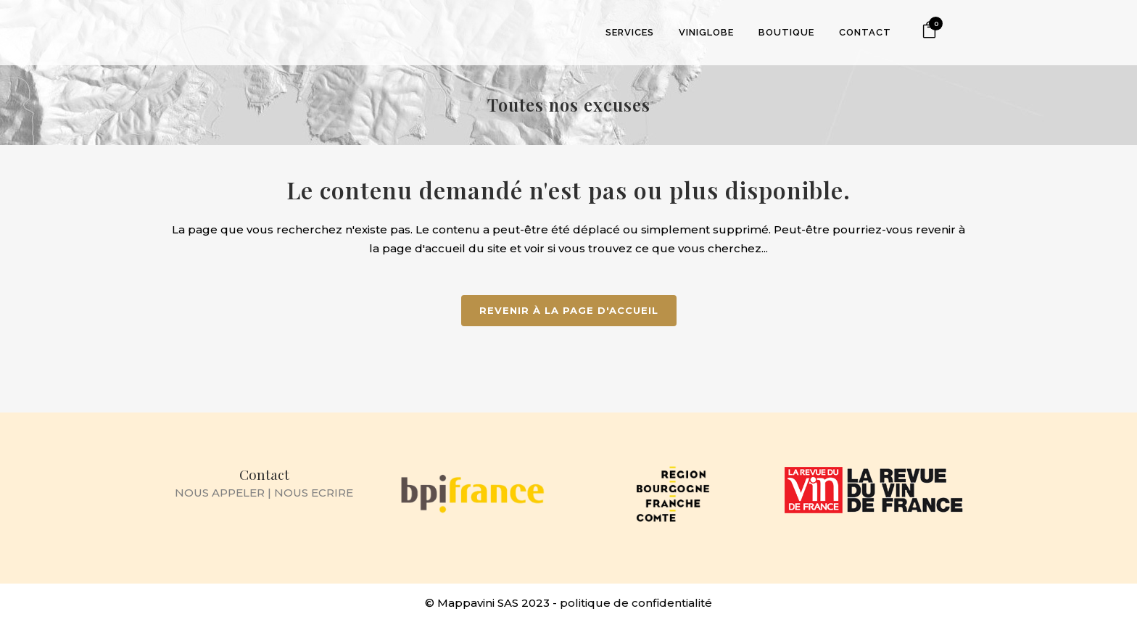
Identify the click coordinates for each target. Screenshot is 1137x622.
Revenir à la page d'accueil (568, 310)
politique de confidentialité (636, 603)
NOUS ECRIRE (313, 492)
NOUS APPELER (220, 492)
